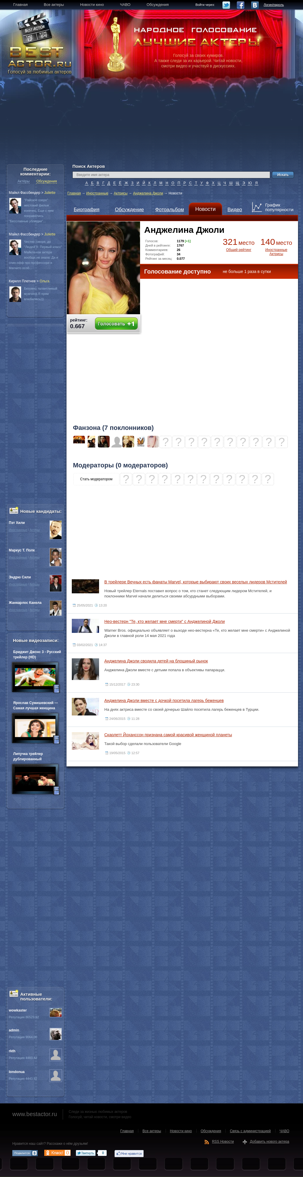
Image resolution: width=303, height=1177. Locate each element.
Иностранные (97, 193)
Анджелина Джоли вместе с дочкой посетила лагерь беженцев (164, 700)
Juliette (49, 193)
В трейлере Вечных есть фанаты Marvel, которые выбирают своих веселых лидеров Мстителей (195, 582)
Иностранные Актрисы (276, 252)
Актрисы (120, 193)
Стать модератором (96, 479)
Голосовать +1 (116, 323)
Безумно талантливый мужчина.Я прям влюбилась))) (40, 294)
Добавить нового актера (269, 1142)
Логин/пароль (274, 4)
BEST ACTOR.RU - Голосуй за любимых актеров (40, 60)
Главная (74, 193)
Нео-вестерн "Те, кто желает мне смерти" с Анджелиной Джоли (164, 621)
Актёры (24, 181)
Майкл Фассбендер (24, 193)
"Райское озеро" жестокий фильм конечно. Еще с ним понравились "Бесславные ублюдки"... (31, 210)
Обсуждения (46, 181)
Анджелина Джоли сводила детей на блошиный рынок (156, 661)
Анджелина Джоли (148, 193)
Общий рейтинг (238, 250)
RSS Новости (223, 1142)
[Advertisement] (151, 123)
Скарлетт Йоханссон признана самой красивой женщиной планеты (168, 734)
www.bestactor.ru (34, 1114)
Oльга (44, 281)
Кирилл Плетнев (22, 281)
